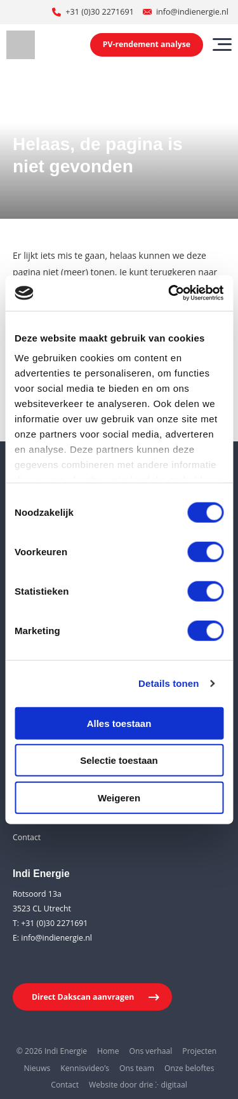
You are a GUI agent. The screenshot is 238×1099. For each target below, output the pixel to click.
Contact (27, 837)
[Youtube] (46, 962)
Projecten (199, 1051)
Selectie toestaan (119, 760)
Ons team (136, 1068)
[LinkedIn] (22, 962)
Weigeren (119, 797)
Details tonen (168, 683)
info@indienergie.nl (192, 11)
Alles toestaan (119, 722)
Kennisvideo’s (84, 1068)
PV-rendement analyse (146, 44)
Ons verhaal (150, 1051)
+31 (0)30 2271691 (99, 11)
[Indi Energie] (20, 45)
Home (108, 1051)
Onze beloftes (189, 1068)
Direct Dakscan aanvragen (83, 997)
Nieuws (37, 1068)
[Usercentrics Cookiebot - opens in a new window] (169, 293)
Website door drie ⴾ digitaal (138, 1084)
